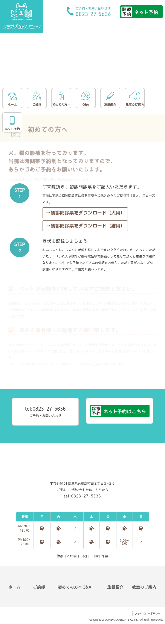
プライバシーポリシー (147, 613)
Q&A (85, 99)
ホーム (12, 99)
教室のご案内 (135, 99)
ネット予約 (12, 123)
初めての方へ (61, 99)
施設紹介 (110, 99)
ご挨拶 (36, 99)
